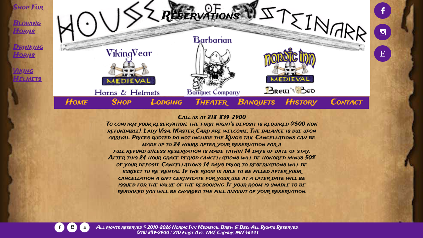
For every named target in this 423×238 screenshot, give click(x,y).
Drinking (28, 47)
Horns (24, 55)
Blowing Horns (27, 27)
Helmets (27, 79)
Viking (23, 71)
